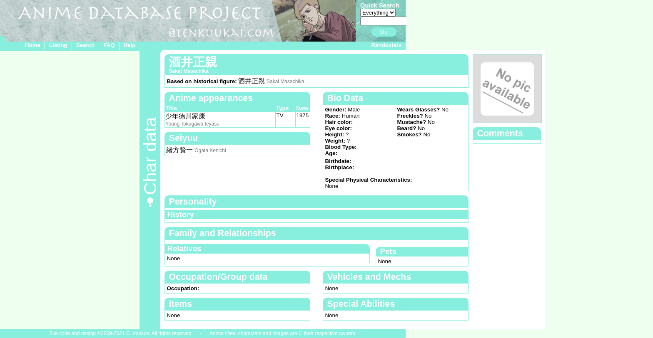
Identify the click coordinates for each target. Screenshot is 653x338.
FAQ (109, 45)
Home (32, 45)
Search (85, 45)
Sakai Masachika (285, 81)
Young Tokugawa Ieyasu (192, 124)
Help (130, 45)
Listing (58, 45)
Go (384, 32)
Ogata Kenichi (210, 150)
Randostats (386, 45)
